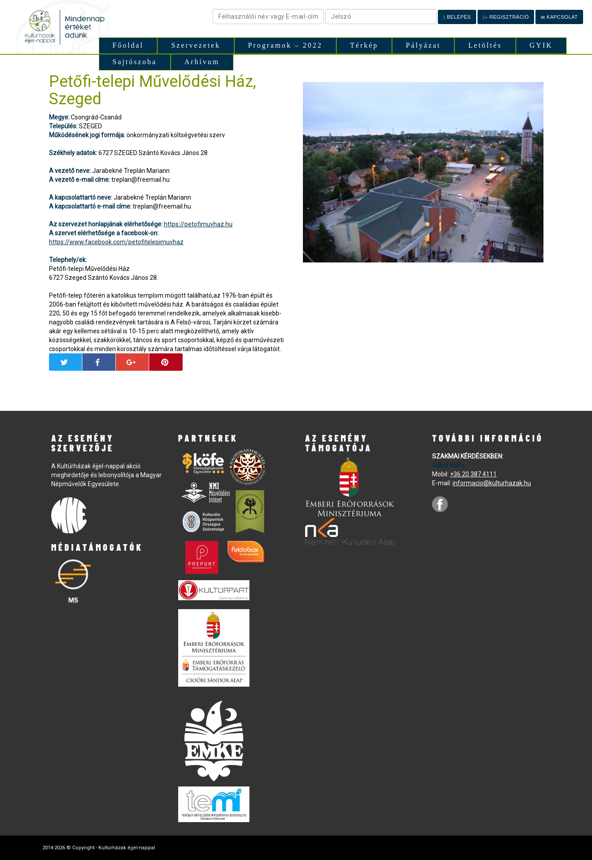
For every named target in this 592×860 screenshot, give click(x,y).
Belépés (457, 17)
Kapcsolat (559, 17)
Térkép (364, 45)
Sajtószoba (135, 62)
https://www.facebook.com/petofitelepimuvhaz (116, 242)
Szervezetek (195, 45)
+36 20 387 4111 (473, 474)
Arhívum (202, 62)
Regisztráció (506, 17)
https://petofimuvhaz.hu (198, 224)
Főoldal (128, 45)
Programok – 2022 (285, 45)
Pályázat (423, 45)
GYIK (541, 45)
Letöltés (485, 45)
